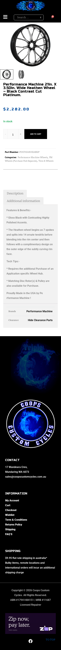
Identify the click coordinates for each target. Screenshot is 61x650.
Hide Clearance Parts (40, 320)
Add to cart (35, 134)
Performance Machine (39, 311)
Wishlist (9, 514)
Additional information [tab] (23, 201)
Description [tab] (15, 193)
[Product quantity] (12, 134)
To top (50, 637)
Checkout (11, 510)
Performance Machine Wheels (33, 157)
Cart (7, 505)
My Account (12, 500)
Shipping (10, 529)
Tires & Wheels (46, 161)
